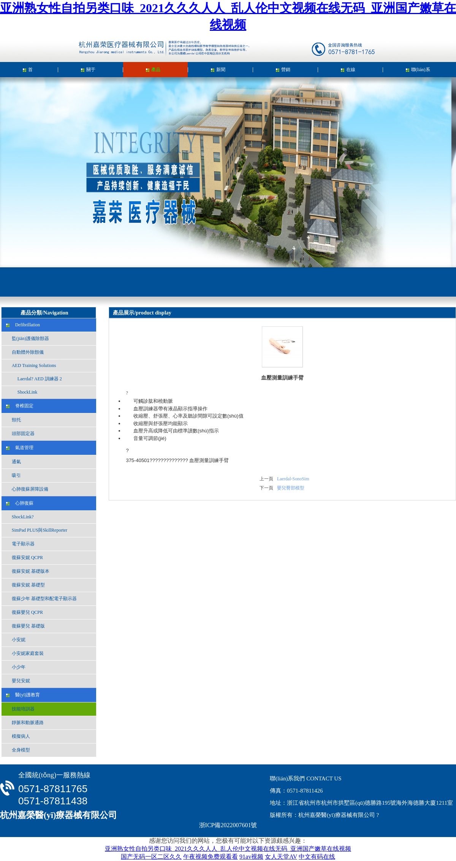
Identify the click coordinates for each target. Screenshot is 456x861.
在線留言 (348, 72)
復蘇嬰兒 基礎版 (25, 626)
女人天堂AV (281, 856)
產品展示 (153, 72)
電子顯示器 (20, 543)
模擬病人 (18, 736)
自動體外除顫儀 (25, 352)
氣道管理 (19, 447)
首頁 (28, 72)
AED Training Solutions (31, 365)
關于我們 (88, 72)
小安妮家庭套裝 (25, 653)
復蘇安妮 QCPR (24, 557)
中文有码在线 (317, 856)
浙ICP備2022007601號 (228, 825)
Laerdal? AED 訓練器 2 (34, 378)
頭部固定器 (20, 433)
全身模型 (18, 750)
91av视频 (251, 856)
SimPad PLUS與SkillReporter (36, 530)
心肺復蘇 (19, 503)
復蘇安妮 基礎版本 (27, 571)
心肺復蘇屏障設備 (27, 489)
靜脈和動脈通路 (25, 722)
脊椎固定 (19, 405)
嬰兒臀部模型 (290, 488)
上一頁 (266, 478)
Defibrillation (23, 324)
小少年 (15, 667)
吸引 (13, 475)
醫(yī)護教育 (23, 694)
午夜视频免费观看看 (210, 856)
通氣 (13, 461)
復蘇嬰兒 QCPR (24, 612)
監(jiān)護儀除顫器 (27, 338)
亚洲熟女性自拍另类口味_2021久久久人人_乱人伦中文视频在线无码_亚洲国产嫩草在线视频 (228, 848)
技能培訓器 (20, 709)
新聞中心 (218, 72)
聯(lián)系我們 (418, 72)
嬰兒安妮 (18, 680)
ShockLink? (20, 516)
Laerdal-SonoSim (293, 478)
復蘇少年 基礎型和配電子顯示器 (41, 598)
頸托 (13, 420)
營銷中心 (283, 72)
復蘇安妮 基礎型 (25, 585)
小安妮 (15, 639)
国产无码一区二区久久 (151, 856)
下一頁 (266, 488)
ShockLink (22, 392)
